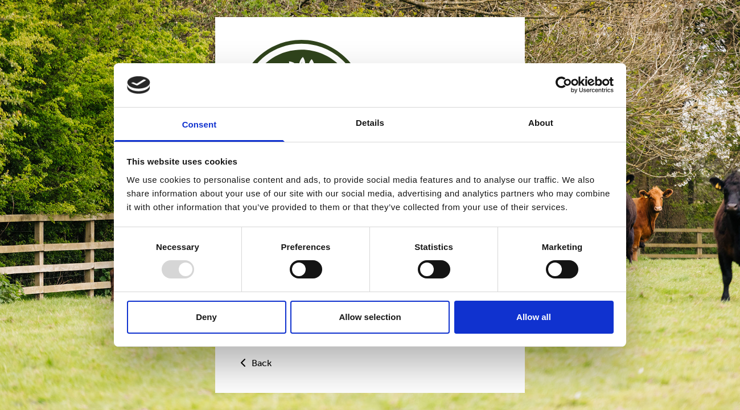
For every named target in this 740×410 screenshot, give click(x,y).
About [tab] (540, 123)
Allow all (533, 317)
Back (255, 363)
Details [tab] (370, 123)
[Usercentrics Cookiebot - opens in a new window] (564, 84)
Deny (206, 317)
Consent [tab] (199, 124)
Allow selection (370, 317)
